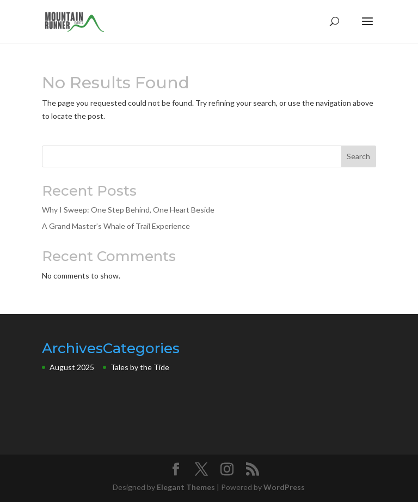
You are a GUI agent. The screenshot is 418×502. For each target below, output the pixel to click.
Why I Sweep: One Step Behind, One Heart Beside (128, 209)
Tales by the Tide (139, 367)
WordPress (284, 487)
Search (358, 156)
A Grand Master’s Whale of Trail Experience (116, 226)
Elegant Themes (186, 487)
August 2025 (72, 367)
